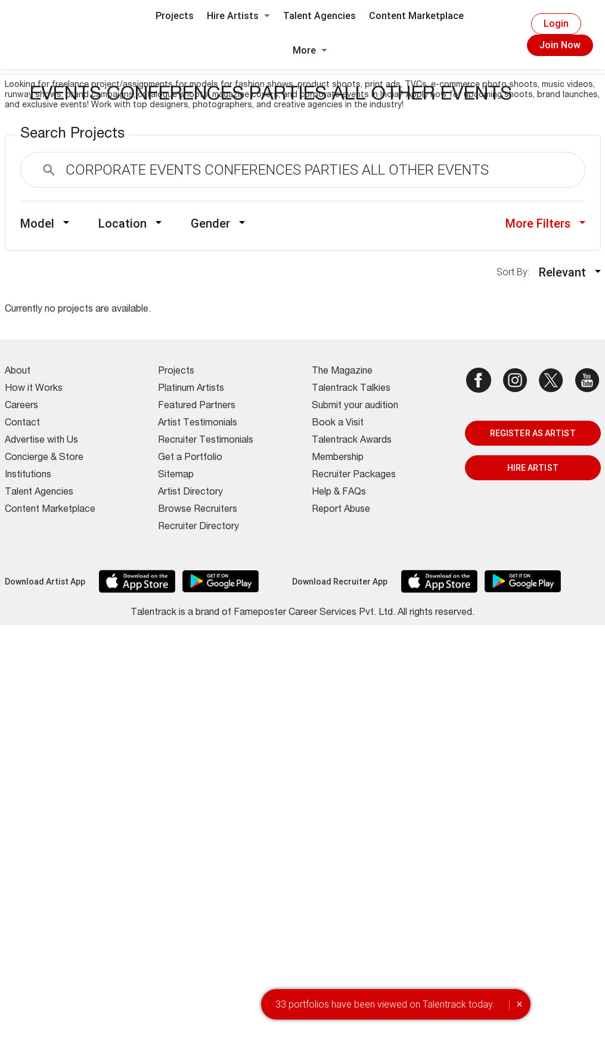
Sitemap (176, 475)
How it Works (34, 389)
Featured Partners (196, 406)
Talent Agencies (319, 15)
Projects (175, 15)
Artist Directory (190, 493)
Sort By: (516, 272)
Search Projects (72, 135)
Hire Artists (238, 15)
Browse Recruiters (197, 510)
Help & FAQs (339, 493)
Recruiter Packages (354, 475)
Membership (338, 458)
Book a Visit (338, 423)
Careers (21, 406)
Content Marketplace (416, 15)
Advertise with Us (41, 441)
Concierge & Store (44, 458)
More (310, 50)
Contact (22, 423)
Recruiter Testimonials (205, 441)
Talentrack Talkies (351, 389)
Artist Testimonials (197, 423)
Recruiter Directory (198, 527)
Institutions (28, 475)
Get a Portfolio (190, 458)
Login (556, 23)
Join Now (560, 45)
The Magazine (342, 372)
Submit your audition (355, 406)
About (17, 372)
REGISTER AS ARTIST (533, 433)
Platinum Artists (191, 389)
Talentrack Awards (352, 441)
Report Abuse (341, 510)
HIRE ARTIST (533, 468)
